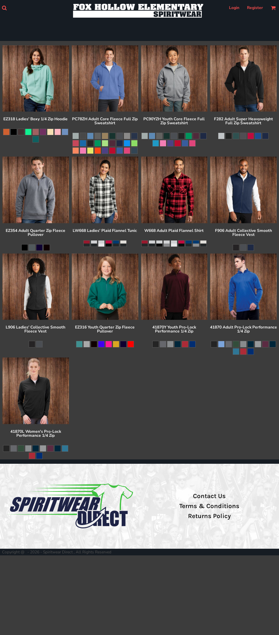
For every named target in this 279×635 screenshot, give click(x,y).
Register (255, 7)
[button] (4, 7)
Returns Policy (209, 516)
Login (234, 7)
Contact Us (209, 496)
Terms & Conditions (209, 506)
